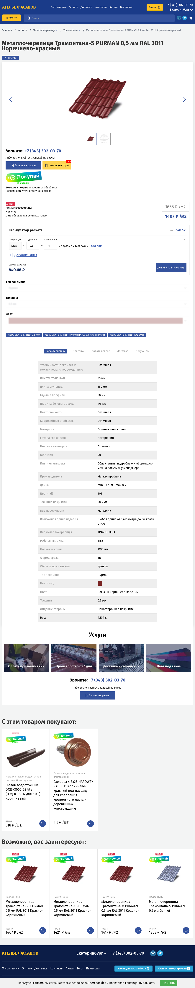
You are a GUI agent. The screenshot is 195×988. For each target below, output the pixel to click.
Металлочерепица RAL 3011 (127, 334)
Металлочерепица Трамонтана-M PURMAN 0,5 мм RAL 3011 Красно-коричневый (120, 908)
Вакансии (126, 7)
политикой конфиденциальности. (132, 983)
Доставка (86, 7)
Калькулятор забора (133, 968)
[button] (11, 99)
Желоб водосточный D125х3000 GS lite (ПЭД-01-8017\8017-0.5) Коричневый (23, 791)
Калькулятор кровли (174, 968)
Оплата (73, 7)
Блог (80, 968)
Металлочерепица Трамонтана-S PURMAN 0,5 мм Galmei (167, 906)
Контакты (101, 7)
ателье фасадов (19, 7)
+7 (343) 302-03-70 (179, 5)
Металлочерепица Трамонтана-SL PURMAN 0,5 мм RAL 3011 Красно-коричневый (24, 908)
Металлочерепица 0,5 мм (24, 334)
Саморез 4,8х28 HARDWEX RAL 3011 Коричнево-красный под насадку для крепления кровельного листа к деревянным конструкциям (73, 795)
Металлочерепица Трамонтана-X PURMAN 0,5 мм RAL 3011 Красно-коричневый (72, 908)
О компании (58, 7)
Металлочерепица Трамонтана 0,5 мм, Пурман (75, 334)
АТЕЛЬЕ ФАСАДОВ (20, 953)
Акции (113, 7)
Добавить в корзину (171, 267)
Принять (169, 983)
